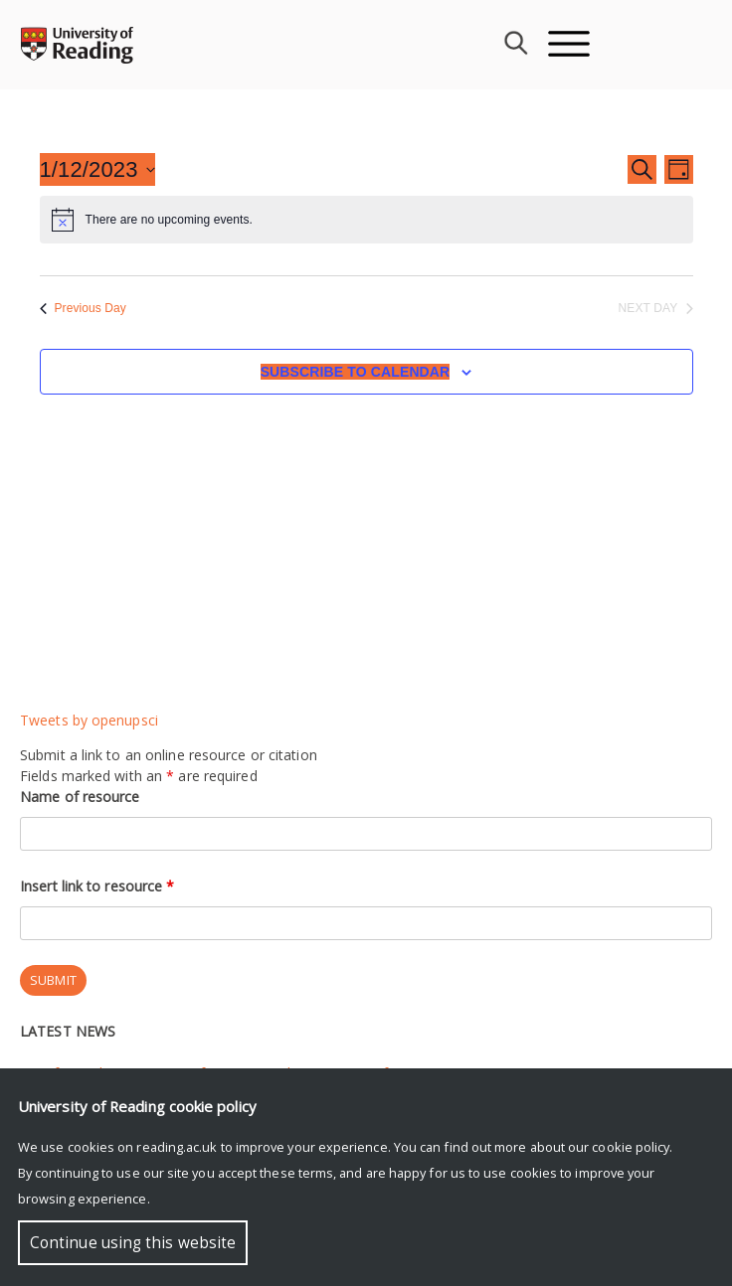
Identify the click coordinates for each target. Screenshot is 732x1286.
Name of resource (80, 796)
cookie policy (630, 1147)
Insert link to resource (97, 886)
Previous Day (83, 308)
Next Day (656, 308)
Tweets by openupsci (89, 720)
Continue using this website (133, 1242)
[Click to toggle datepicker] (97, 169)
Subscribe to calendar (356, 372)
